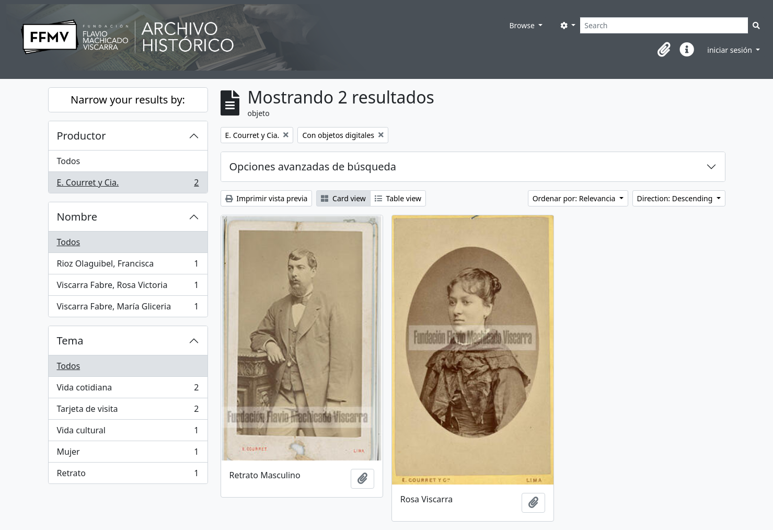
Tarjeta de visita (127, 411)
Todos (68, 161)
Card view (343, 198)
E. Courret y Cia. (127, 184)
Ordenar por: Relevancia (575, 198)
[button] (663, 49)
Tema (70, 340)
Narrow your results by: (128, 100)
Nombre (77, 217)
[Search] (664, 25)
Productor (81, 136)
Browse (522, 25)
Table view (398, 198)
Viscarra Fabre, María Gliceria (127, 308)
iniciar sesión (730, 50)
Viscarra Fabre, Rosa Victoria (127, 287)
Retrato (127, 475)
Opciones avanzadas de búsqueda (313, 166)
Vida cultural (127, 432)
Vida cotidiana (127, 389)
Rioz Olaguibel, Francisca (127, 265)
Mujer (127, 454)
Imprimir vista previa (266, 198)
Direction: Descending (675, 198)
